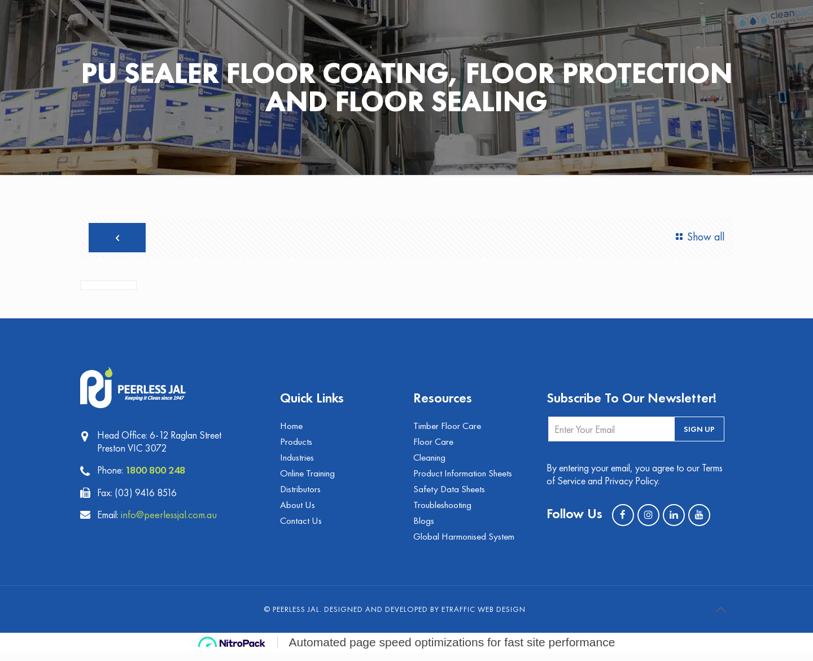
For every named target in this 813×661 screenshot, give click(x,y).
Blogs (424, 528)
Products (296, 446)
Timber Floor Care (448, 429)
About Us (298, 511)
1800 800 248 (158, 473)
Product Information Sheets (465, 478)
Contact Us (302, 528)
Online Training (308, 478)
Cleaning (430, 462)
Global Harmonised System (465, 544)
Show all (696, 236)
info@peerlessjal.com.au (175, 517)
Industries (297, 462)
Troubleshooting (444, 511)
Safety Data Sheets (450, 495)
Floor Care (434, 446)
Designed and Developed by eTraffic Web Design (425, 617)
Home (292, 429)
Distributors (301, 495)
